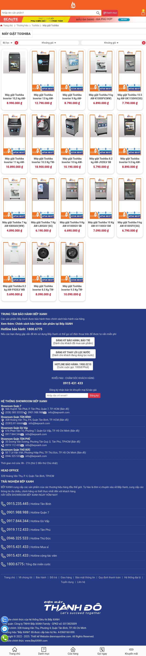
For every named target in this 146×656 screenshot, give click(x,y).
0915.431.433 (14, 547)
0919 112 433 (11, 445)
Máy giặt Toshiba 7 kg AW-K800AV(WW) (14, 224)
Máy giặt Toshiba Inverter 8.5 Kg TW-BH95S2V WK (43, 288)
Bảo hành (41, 577)
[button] (16, 42)
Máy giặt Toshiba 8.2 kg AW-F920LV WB (14, 288)
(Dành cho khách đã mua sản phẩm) (73, 342)
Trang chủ (6, 25)
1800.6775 (12, 564)
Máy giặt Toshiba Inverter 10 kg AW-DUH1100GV (72, 160)
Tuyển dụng (67, 582)
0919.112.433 (14, 529)
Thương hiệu (22, 25)
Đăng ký (94, 395)
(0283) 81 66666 (12, 423)
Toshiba (35, 25)
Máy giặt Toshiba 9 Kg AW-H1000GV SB (72, 224)
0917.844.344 (14, 521)
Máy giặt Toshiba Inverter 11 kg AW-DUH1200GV (14, 160)
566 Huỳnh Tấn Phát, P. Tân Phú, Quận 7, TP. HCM (35, 409)
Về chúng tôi (25, 577)
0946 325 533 (11, 456)
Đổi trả (53, 577)
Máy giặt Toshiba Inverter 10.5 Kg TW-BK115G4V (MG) (43, 160)
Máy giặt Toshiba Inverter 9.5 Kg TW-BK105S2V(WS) (72, 288)
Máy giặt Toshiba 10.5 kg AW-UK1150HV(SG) (129, 97)
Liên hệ (81, 582)
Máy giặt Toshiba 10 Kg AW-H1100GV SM (101, 224)
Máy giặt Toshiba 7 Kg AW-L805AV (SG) (43, 224)
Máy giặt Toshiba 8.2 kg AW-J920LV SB (100, 160)
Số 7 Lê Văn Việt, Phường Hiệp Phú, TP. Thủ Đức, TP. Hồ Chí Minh (43, 452)
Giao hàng (66, 577)
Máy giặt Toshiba (51, 25)
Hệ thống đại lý (132, 577)
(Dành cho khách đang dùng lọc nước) (73, 354)
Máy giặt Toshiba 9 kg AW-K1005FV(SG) (130, 224)
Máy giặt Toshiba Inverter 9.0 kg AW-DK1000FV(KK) (130, 160)
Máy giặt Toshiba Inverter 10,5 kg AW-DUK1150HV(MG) (14, 97)
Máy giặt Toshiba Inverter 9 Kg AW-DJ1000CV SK (72, 97)
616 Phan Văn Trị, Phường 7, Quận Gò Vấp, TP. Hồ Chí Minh (40, 430)
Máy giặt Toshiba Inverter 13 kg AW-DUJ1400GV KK (43, 97)
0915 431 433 (73, 383)
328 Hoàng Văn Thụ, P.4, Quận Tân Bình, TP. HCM (35, 419)
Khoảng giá (49, 42)
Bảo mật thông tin (85, 577)
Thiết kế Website (40, 636)
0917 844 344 (11, 434)
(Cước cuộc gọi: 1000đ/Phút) (73, 366)
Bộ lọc (7, 42)
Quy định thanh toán (110, 577)
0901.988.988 (33, 412)
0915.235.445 (14, 504)
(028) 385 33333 (12, 412)
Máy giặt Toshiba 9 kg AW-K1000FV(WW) (101, 97)
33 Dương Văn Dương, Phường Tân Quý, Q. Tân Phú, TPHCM (40, 441)
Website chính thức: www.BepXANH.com (25, 640)
